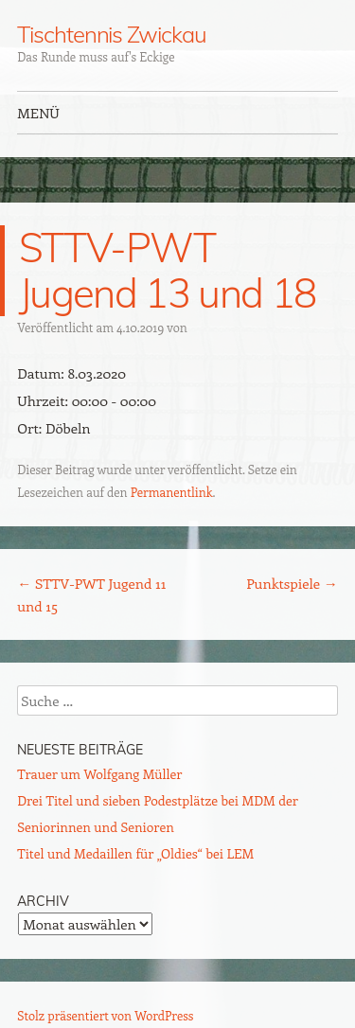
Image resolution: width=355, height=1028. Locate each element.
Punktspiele (292, 583)
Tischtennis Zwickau (111, 34)
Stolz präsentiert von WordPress (105, 1015)
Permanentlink (172, 492)
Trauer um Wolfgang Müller (99, 774)
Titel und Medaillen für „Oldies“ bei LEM (135, 853)
